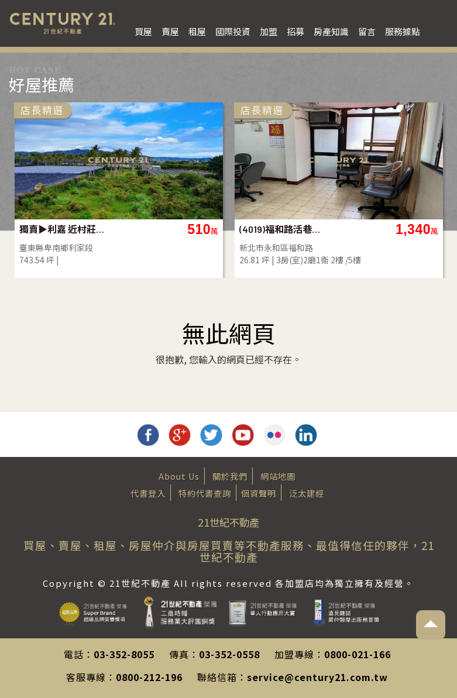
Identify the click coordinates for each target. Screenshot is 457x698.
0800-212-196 (149, 677)
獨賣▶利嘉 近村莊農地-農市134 (61, 229)
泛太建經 (306, 493)
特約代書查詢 (204, 493)
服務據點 (402, 31)
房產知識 (331, 31)
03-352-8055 (124, 654)
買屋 (143, 31)
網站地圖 (277, 476)
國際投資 (232, 31)
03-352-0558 (229, 654)
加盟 (268, 31)
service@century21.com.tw (317, 677)
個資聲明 (258, 493)
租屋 (197, 31)
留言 (367, 31)
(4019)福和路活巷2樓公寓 (281, 229)
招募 (295, 31)
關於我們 (230, 476)
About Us (179, 476)
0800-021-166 (357, 654)
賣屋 (170, 31)
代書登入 (148, 493)
